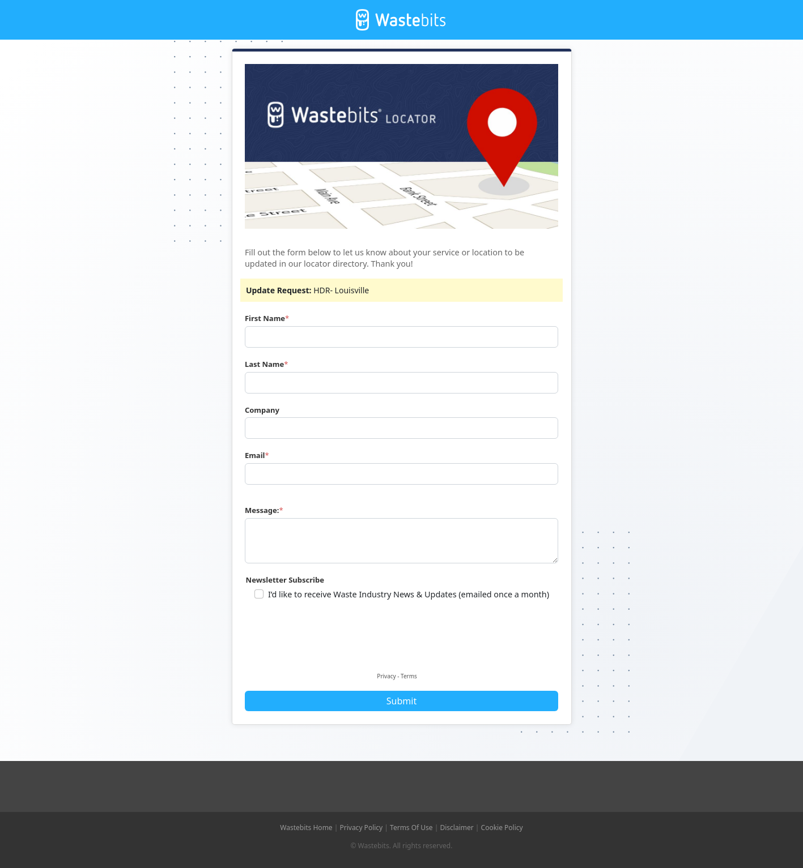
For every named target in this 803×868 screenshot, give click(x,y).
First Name (265, 318)
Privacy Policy (361, 827)
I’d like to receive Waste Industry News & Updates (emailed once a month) (408, 594)
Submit (401, 701)
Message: (262, 510)
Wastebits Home (306, 827)
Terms (409, 676)
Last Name (264, 364)
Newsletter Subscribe (285, 580)
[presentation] (333, 644)
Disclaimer (457, 827)
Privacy (386, 676)
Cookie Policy (502, 827)
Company (262, 410)
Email (255, 455)
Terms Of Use (411, 827)
